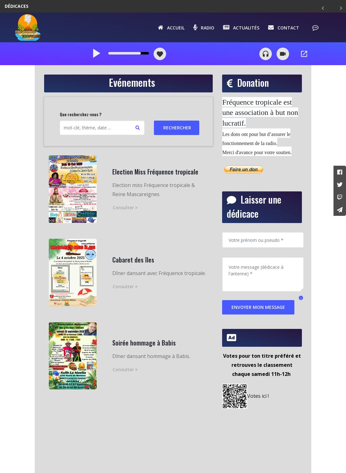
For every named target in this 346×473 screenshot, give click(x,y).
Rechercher (177, 128)
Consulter (125, 208)
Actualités (241, 27)
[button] (301, 297)
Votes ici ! (258, 395)
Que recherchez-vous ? (80, 114)
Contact (283, 27)
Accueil (171, 27)
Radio (203, 27)
